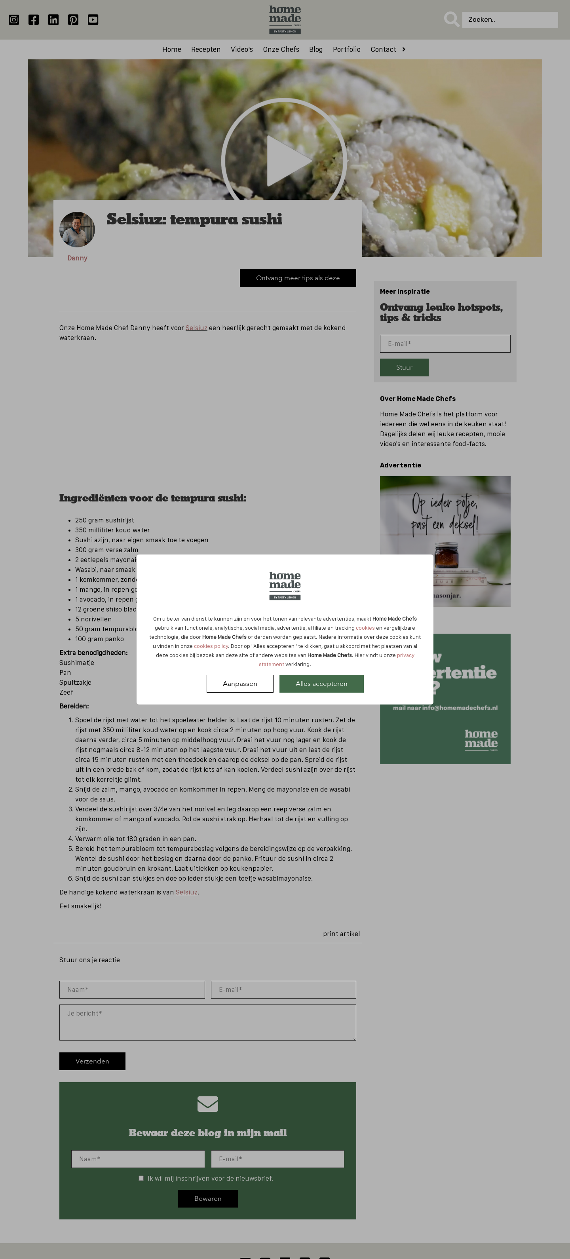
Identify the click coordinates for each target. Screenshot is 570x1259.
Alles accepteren (322, 683)
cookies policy (211, 646)
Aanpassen (240, 683)
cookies (365, 628)
